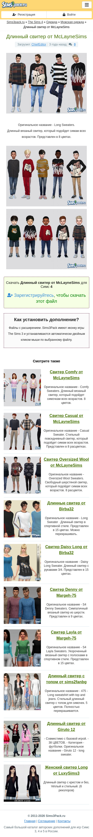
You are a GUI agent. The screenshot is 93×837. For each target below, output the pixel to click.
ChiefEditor (38, 44)
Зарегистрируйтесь (30, 295)
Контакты (64, 821)
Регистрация (23, 14)
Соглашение (46, 821)
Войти (69, 14)
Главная (30, 821)
